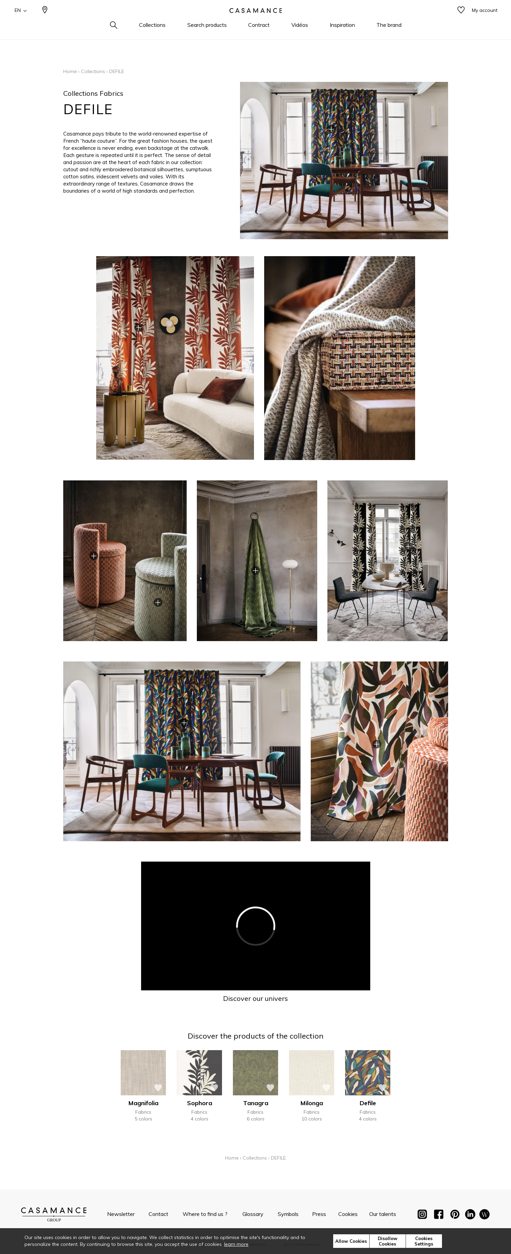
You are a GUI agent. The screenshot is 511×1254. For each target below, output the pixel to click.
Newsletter (121, 1214)
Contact (158, 1214)
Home (70, 71)
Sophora (199, 1103)
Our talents (382, 1214)
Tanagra (255, 1103)
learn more (236, 1244)
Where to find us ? (205, 1214)
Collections (93, 71)
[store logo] (256, 21)
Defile (368, 1103)
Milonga (312, 1103)
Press (319, 1214)
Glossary (252, 1214)
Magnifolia (143, 1103)
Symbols (288, 1214)
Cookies (348, 1214)
